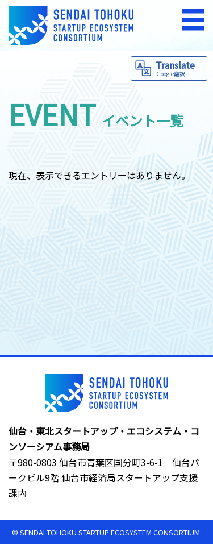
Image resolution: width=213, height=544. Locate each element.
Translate (180, 68)
